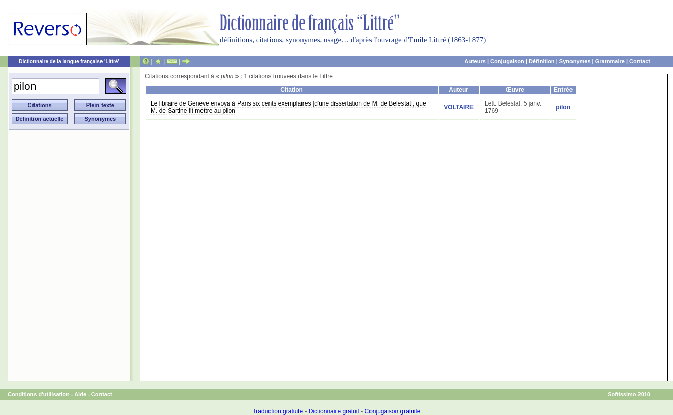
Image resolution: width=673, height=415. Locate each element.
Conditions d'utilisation (39, 394)
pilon (563, 107)
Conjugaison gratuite (392, 411)
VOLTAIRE (459, 107)
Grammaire (610, 61)
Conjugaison (507, 61)
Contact (639, 61)
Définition (542, 61)
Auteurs (475, 61)
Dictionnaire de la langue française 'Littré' (69, 61)
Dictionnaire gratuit (334, 411)
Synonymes (575, 61)
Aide (80, 394)
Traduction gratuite (277, 411)
